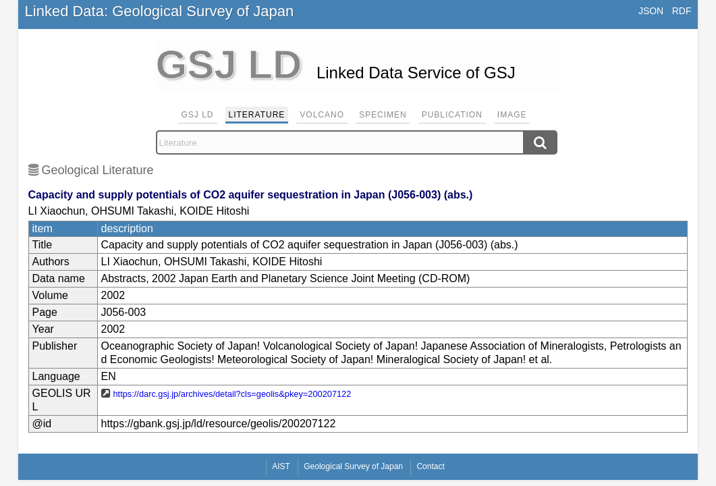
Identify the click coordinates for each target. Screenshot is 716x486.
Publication (452, 114)
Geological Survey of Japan (353, 466)
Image (512, 114)
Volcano (322, 114)
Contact (430, 466)
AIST (281, 466)
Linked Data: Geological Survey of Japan (159, 11)
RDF (682, 10)
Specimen (383, 114)
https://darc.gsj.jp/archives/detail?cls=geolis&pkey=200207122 (232, 394)
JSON (650, 10)
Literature (257, 114)
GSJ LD (198, 114)
